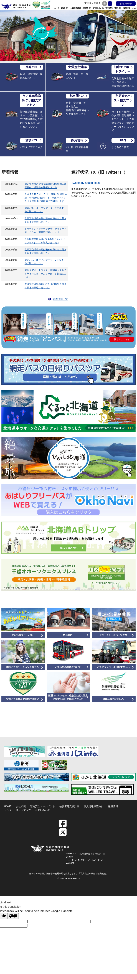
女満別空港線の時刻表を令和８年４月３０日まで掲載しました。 (45, 286)
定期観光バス (98, 8)
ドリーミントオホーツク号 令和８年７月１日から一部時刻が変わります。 (45, 230)
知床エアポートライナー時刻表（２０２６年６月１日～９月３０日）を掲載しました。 (45, 273)
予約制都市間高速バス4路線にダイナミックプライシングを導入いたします (46, 241)
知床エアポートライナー (123, 69)
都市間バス (86, 8)
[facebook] (64, 825)
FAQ (134, 8)
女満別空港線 (75, 8)
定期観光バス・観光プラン (123, 100)
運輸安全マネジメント (42, 806)
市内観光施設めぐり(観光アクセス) (31, 100)
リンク (8, 810)
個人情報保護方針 (94, 806)
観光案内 (109, 8)
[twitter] (63, 834)
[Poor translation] (13, 916)
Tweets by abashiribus (85, 182)
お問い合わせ (126, 3)
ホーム (56, 8)
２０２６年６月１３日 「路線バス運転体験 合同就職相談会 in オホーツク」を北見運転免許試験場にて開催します (46, 197)
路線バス (64, 8)
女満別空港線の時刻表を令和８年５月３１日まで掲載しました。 (45, 251)
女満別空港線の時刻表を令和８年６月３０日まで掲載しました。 (45, 220)
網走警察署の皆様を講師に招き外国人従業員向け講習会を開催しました (45, 186)
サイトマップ (23, 810)
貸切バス (117, 8)
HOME (8, 806)
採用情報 (126, 8)
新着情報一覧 (58, 299)
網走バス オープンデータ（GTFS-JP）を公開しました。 (46, 210)
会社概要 (21, 806)
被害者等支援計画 (69, 806)
